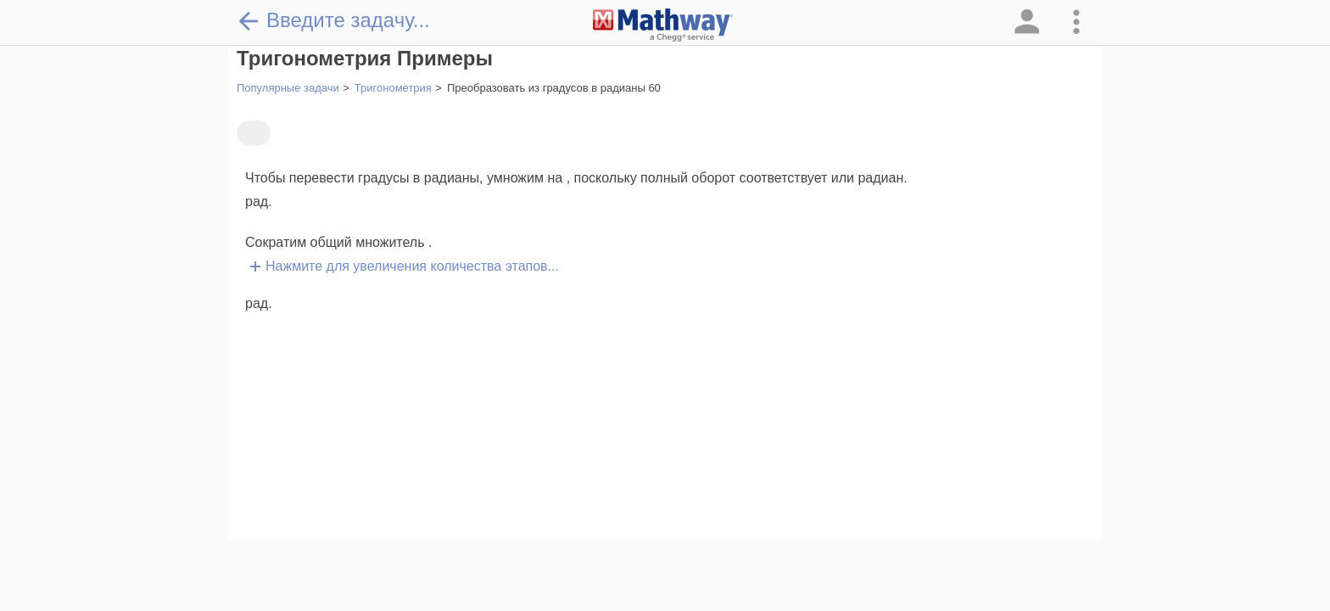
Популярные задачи (288, 87)
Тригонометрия (393, 87)
